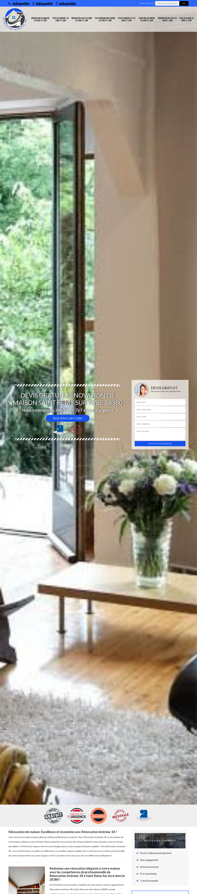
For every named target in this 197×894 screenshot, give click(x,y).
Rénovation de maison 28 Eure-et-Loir (40, 19)
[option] (98, 447)
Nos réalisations (67, 418)
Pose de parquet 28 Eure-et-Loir (60, 19)
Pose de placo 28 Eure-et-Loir (186, 19)
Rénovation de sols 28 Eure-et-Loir (167, 19)
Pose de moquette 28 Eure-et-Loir (126, 19)
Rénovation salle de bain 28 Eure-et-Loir (81, 19)
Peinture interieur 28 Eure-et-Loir (147, 19)
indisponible (19, 3)
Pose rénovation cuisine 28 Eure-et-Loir (105, 19)
